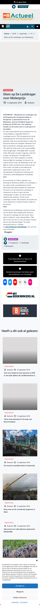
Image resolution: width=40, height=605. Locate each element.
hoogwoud (14, 243)
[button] (37, 560)
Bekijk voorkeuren (20, 598)
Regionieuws (8, 90)
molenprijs (9, 246)
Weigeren (20, 592)
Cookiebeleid (15, 602)
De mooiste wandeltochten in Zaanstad (19, 466)
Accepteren (20, 586)
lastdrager (25, 243)
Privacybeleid (24, 602)
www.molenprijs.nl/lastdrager (16, 227)
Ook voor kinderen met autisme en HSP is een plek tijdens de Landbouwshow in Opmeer (19, 375)
